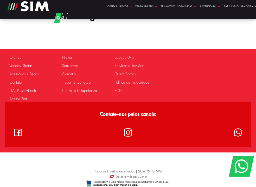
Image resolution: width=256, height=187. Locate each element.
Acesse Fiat (18, 99)
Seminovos (70, 65)
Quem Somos (125, 74)
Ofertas (15, 57)
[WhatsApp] (241, 166)
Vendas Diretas (20, 65)
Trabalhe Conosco (76, 82)
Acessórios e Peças (24, 74)
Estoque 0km (124, 57)
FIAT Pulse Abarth (22, 90)
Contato (15, 82)
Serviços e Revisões (129, 65)
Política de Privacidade (131, 82)
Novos (67, 57)
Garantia (69, 74)
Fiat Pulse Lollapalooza (79, 90)
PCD (118, 90)
